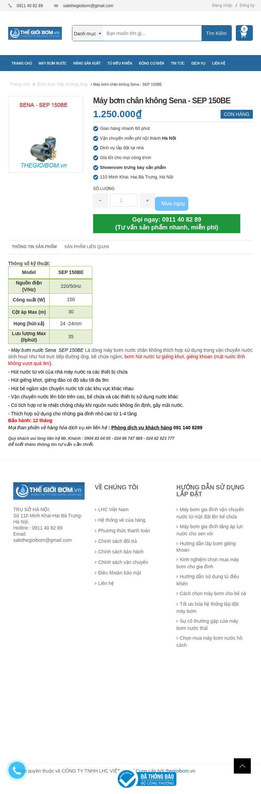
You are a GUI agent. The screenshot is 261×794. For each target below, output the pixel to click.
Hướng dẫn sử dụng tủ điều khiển (207, 580)
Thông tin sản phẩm (34, 246)
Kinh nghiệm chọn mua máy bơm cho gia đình (207, 563)
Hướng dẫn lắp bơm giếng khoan (206, 547)
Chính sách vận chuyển (123, 562)
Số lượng (104, 188)
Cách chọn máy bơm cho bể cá (213, 593)
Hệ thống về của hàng (121, 520)
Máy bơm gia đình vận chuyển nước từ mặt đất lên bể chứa (210, 513)
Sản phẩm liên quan (86, 246)
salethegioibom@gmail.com (88, 5)
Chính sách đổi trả (117, 541)
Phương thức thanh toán (124, 530)
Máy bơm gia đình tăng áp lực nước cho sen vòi (209, 530)
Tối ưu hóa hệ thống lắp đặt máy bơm (207, 607)
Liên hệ (106, 583)
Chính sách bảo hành (120, 551)
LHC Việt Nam (113, 509)
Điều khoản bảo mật (119, 572)
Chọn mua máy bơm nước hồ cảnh (209, 641)
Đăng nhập (222, 5)
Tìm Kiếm (216, 33)
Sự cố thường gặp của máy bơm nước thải (207, 624)
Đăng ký (247, 5)
